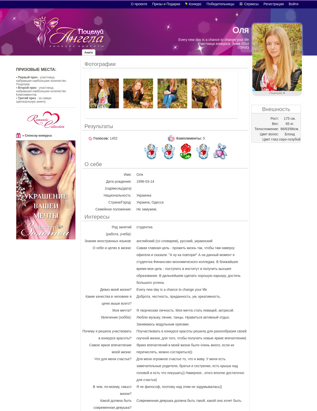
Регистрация (274, 4)
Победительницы (220, 4)
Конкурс (195, 4)
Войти (293, 4)
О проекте (139, 4)
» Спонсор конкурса (37, 135)
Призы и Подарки (166, 4)
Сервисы (251, 4)
